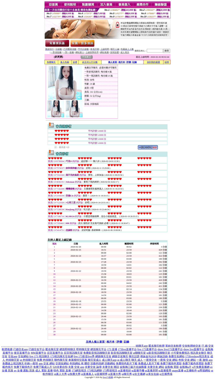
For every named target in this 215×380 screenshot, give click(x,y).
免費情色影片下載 (126, 363)
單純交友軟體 (173, 345)
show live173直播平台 (170, 349)
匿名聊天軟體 (156, 345)
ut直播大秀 (114, 374)
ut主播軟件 (190, 370)
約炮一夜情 (31, 363)
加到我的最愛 (153, 62)
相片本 (121, 62)
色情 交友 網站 (187, 359)
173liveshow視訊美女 (197, 356)
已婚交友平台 (37, 349)
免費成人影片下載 (149, 363)
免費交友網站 (176, 356)
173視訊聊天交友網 (61, 356)
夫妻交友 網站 (155, 367)
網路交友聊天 (120, 356)
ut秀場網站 (204, 370)
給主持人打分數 (90, 62)
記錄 (134, 62)
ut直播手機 (138, 370)
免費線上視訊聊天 (13, 363)
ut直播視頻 (124, 370)
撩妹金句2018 (148, 356)
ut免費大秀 (74, 374)
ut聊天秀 (127, 374)
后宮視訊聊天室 (73, 352)
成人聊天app (109, 359)
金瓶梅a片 (185, 367)
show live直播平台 (194, 349)
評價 (128, 62)
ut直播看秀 (165, 370)
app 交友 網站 (47, 363)
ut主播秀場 (166, 374)
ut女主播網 (139, 374)
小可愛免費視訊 (180, 352)
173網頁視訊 (79, 370)
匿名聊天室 (52, 349)
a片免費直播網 (200, 367)
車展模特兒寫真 (77, 359)
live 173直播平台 (147, 349)
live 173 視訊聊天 (39, 356)
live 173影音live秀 (84, 356)
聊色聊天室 (61, 359)
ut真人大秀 (60, 374)
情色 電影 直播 (62, 370)
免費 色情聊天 (45, 359)
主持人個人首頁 (95, 341)
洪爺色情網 (97, 363)
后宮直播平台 (55, 352)
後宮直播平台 (22, 352)
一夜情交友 (150, 359)
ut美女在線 (152, 374)
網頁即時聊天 (67, 349)
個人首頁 (112, 62)
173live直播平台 (127, 349)
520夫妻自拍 (60, 367)
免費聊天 (51, 62)
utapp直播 (177, 370)
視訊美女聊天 (198, 352)
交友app (12, 356)
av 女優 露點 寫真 (24, 370)
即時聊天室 (83, 349)
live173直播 (108, 377)
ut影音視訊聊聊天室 (158, 352)
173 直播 (112, 349)
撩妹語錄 (162, 356)
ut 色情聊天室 (28, 359)
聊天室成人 (94, 359)
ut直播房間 (151, 370)
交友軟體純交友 (191, 345)
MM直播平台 (38, 352)
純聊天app (142, 345)
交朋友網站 (62, 363)
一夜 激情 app (204, 359)
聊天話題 (134, 356)
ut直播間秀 (101, 374)
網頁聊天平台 (98, 349)
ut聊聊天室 (139, 352)
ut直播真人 (87, 374)
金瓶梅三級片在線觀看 (133, 367)
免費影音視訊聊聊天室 (96, 352)
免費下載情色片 (23, 367)
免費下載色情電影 (193, 363)
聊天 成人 (137, 359)
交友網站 (23, 356)
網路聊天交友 (103, 356)
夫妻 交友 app (76, 367)
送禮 (75, 62)
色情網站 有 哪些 (80, 363)
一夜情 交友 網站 (168, 359)
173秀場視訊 (109, 370)
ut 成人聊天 (124, 359)
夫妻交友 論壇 (93, 367)
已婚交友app (20, 349)
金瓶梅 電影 (172, 367)
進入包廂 (64, 62)
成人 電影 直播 (44, 370)
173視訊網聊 (94, 370)
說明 (167, 62)
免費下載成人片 (42, 367)
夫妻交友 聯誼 (110, 367)
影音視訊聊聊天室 (121, 352)
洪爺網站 (109, 363)
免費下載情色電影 (171, 363)
